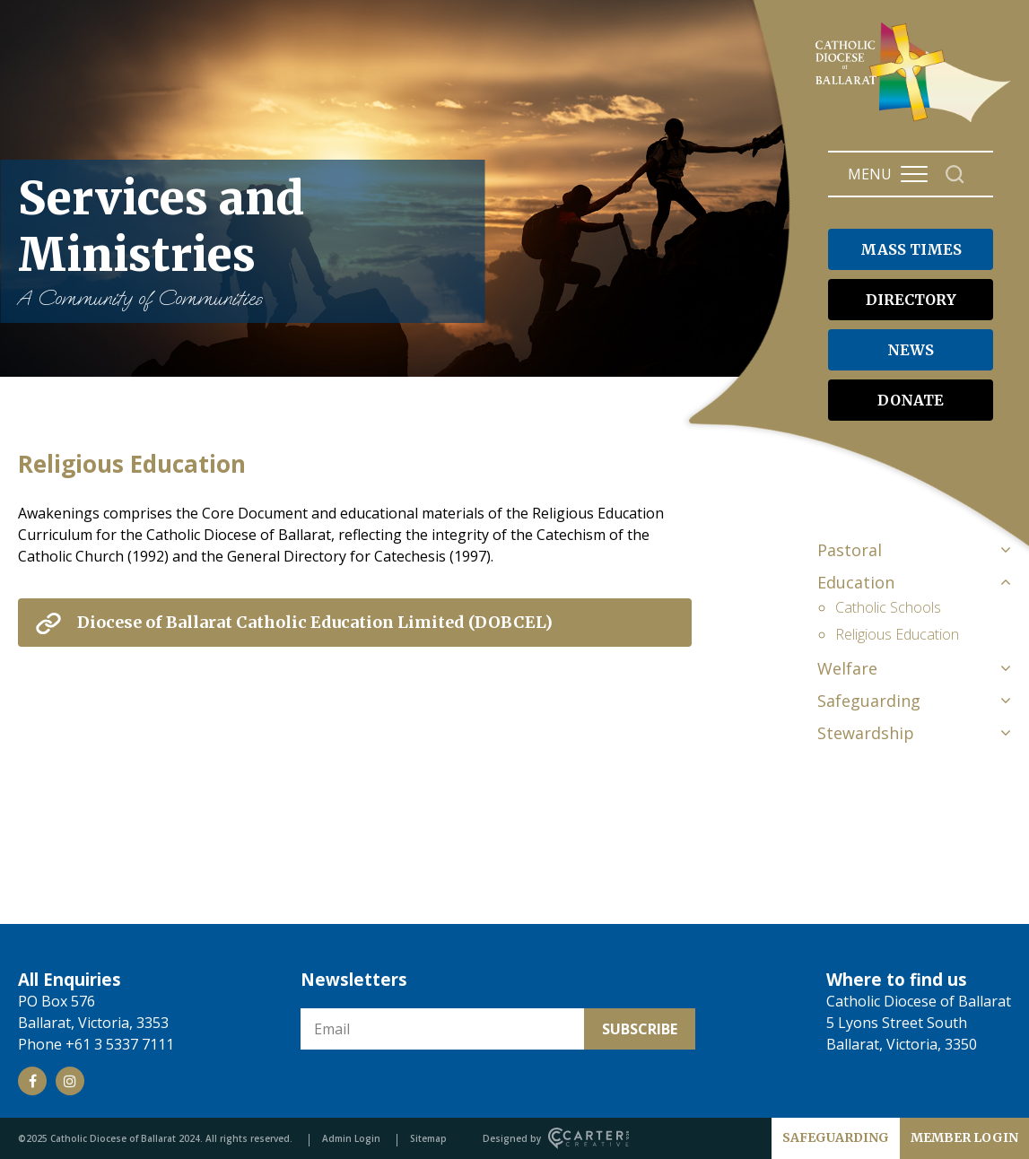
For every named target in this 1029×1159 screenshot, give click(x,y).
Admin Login (351, 1138)
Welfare (847, 668)
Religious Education (897, 634)
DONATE (910, 400)
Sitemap (428, 1138)
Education (855, 582)
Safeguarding (868, 700)
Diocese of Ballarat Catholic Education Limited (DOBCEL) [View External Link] (315, 622)
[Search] (955, 174)
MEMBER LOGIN (964, 1137)
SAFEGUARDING (835, 1137)
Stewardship (865, 733)
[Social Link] (32, 1081)
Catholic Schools (888, 607)
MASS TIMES (911, 249)
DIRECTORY (911, 300)
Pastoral (849, 550)
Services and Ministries (242, 241)
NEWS (910, 350)
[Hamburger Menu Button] (914, 174)
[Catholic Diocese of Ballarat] (915, 122)
